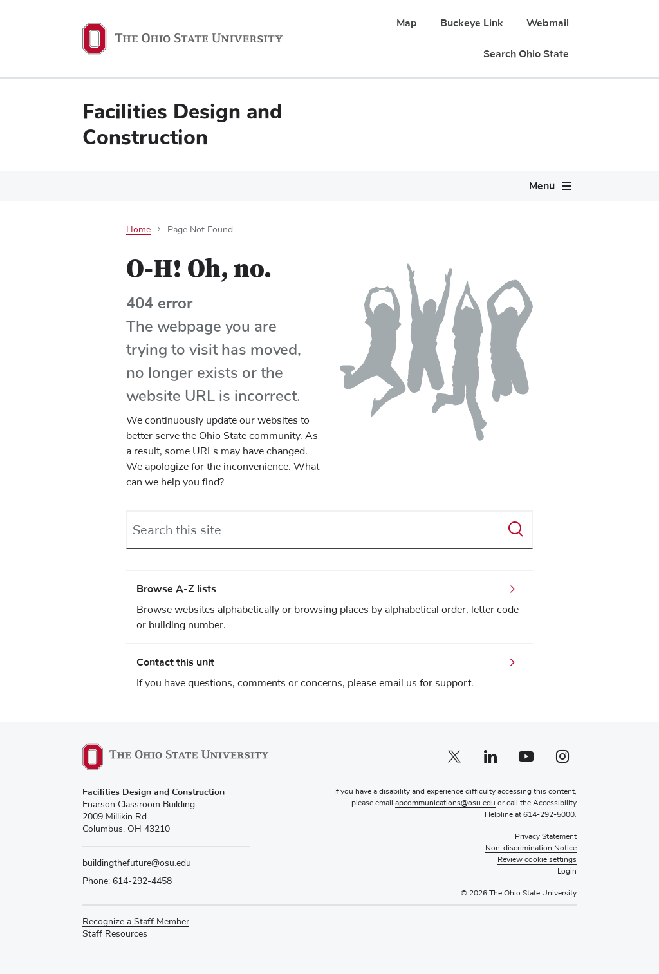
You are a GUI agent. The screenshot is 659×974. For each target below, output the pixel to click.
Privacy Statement (546, 837)
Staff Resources (114, 934)
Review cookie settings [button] (537, 860)
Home (138, 229)
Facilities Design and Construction (182, 124)
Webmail (547, 23)
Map (406, 23)
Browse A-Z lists (176, 589)
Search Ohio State (526, 54)
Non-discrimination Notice (531, 848)
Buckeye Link (471, 23)
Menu (542, 186)
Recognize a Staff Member (135, 921)
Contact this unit (175, 662)
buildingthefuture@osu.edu (136, 863)
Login (567, 872)
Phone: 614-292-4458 (127, 881)
